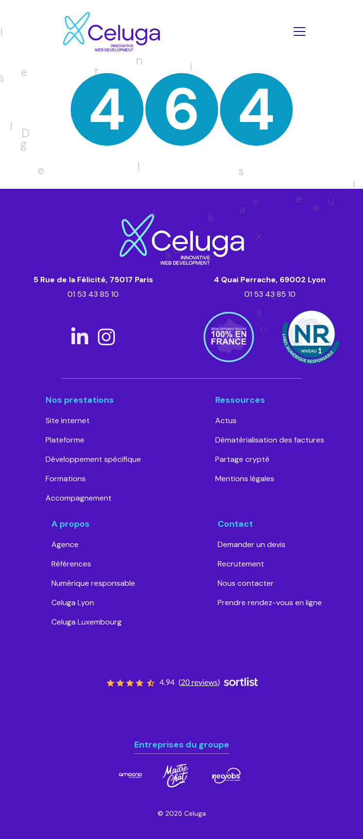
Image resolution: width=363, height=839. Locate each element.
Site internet (68, 420)
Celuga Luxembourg (86, 622)
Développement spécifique (93, 459)
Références (71, 564)
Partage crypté (242, 459)
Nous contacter (246, 583)
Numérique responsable (93, 583)
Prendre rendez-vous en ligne (270, 602)
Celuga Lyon (72, 602)
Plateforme (65, 440)
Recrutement (241, 564)
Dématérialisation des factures (269, 440)
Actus (226, 420)
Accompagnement (78, 498)
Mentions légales (244, 478)
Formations (66, 478)
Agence (65, 544)
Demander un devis (251, 544)
